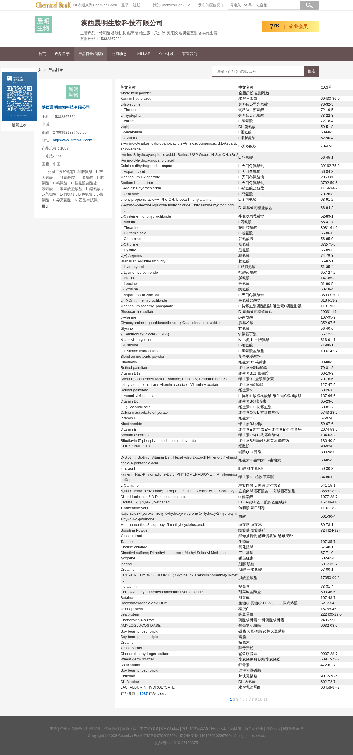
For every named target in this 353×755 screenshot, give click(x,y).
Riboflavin (129, 362)
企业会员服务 (71, 728)
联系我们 (189, 54)
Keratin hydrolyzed (136, 98)
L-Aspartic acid (133, 171)
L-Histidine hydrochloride (141, 351)
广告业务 (93, 728)
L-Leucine (129, 283)
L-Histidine (129, 345)
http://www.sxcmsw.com (72, 140)
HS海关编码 (293, 728)
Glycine (127, 328)
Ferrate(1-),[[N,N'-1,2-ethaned (145, 502)
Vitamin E (128, 429)
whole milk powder (136, 93)
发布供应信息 (209, 5)
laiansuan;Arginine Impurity (143, 261)
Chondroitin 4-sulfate (138, 620)
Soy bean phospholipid (140, 631)
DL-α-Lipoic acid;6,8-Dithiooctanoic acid (153, 497)
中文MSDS (149, 728)
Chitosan (128, 676)
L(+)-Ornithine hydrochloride (144, 300)
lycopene (128, 558)
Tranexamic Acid (134, 508)
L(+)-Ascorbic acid (136, 407)
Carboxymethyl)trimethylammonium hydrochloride (162, 592)
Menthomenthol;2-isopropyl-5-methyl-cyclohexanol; (163, 524)
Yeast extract (131, 536)
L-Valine (127, 121)
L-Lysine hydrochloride (139, 272)
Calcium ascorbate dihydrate (144, 412)
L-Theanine (130, 227)
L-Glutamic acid (133, 233)
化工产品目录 (230, 728)
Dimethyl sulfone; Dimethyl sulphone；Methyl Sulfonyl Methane (173, 553)
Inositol (126, 564)
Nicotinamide (131, 423)
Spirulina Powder (135, 530)
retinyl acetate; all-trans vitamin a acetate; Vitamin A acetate (170, 384)
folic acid (128, 468)
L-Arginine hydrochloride (141, 188)
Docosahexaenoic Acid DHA (144, 603)
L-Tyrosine (129, 289)
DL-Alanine (130, 681)
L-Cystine (128, 250)
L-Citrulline (129, 244)
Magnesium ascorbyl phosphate (147, 306)
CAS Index (170, 728)
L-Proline (128, 278)
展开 (45, 206)
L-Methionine (131, 132)
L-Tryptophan (132, 115)
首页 (42, 54)
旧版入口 (129, 728)
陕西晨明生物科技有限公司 (66, 107)
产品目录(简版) (90, 54)
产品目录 (62, 54)
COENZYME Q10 (135, 446)
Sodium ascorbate (136, 435)
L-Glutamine (131, 239)
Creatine (128, 569)
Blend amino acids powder (142, 356)
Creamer (128, 642)
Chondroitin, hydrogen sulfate (145, 653)
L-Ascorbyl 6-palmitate (139, 396)
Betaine (127, 597)
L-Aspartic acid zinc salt (140, 295)
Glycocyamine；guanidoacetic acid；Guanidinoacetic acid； (171, 323)
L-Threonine (131, 110)
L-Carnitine (130, 485)
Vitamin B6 (130, 401)
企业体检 (166, 54)
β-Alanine (128, 317)
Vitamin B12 (131, 373)
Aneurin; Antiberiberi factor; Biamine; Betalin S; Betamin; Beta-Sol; (175, 379)
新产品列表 (254, 728)
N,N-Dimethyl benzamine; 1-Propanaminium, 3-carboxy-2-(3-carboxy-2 (179, 491)
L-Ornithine (130, 194)
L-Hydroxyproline (135, 267)
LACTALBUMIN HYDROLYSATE (148, 687)
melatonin (129, 586)
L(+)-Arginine (131, 255)
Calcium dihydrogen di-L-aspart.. (148, 166)
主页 (53, 728)
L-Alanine (128, 222)
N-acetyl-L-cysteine (136, 340)
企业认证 (142, 54)
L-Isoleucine (131, 104)
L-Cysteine (129, 138)
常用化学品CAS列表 (199, 728)
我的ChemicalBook (168, 5)
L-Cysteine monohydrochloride (146, 216)
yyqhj (125, 126)
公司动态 (119, 54)
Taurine (127, 541)
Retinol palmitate (134, 367)
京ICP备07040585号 (160, 735)
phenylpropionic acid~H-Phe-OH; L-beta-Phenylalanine (166, 199)
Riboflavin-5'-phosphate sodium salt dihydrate (158, 440)
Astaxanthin (130, 665)
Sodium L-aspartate (137, 183)
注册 (136, 5)
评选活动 (273, 728)
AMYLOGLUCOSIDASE (141, 625)
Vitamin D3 (130, 418)
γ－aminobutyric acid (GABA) (145, 334)
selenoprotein (132, 609)
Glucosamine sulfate (137, 311)
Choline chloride (134, 547)
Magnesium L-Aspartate (140, 177)
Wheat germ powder (137, 659)
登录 (125, 5)
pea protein (130, 614)
